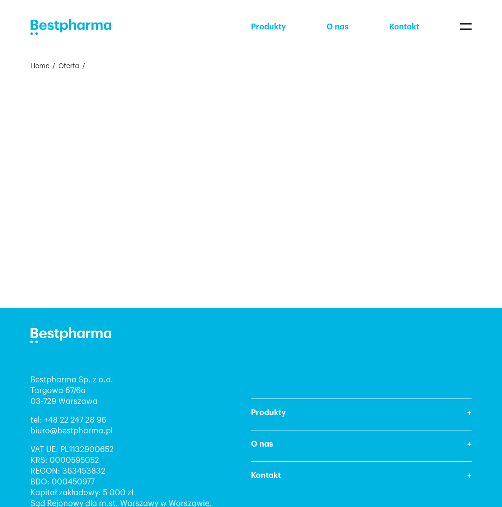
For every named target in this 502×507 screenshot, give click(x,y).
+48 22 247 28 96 (75, 420)
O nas (337, 27)
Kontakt (404, 27)
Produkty (268, 27)
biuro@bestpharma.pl (71, 431)
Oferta (68, 66)
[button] (361, 414)
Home (40, 66)
